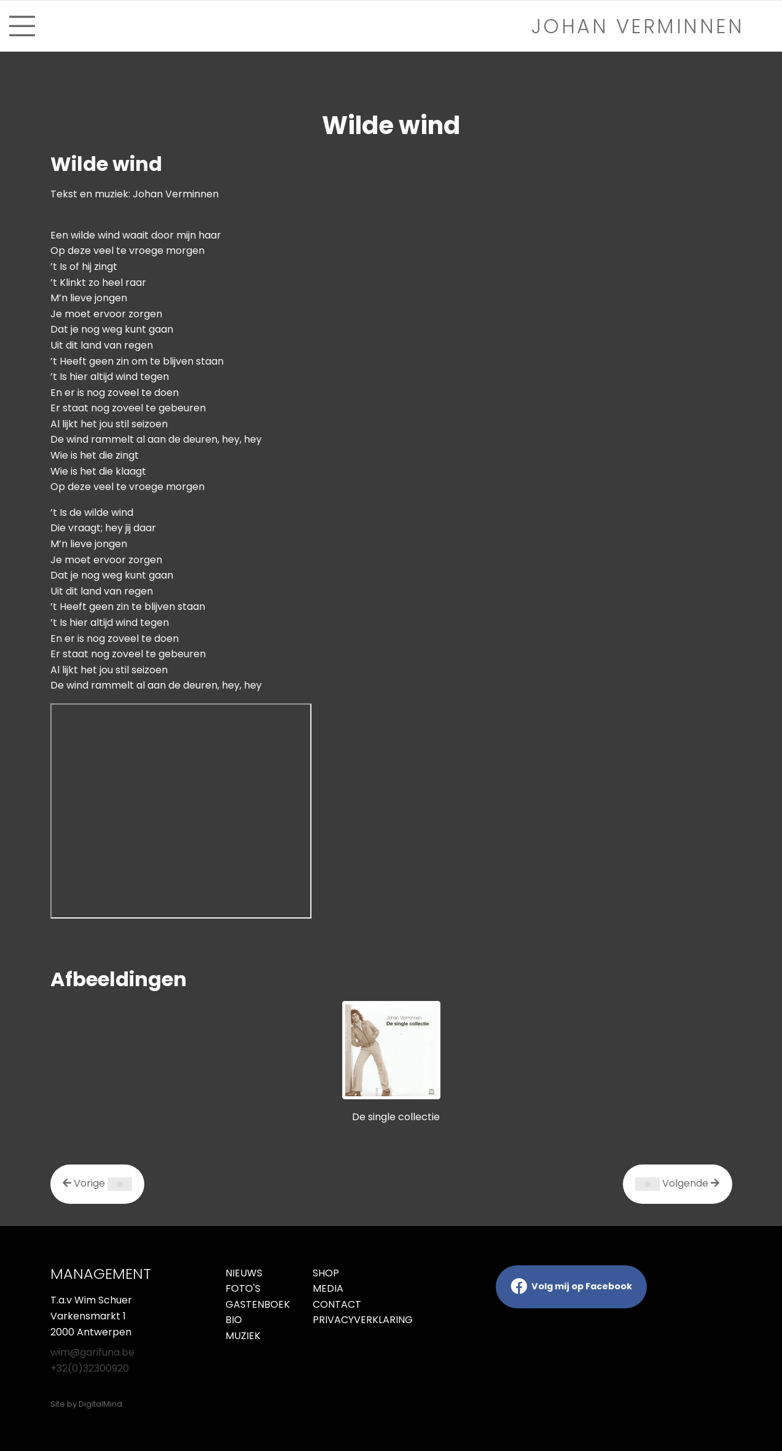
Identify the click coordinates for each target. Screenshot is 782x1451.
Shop (326, 1273)
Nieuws (243, 1273)
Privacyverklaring (347, 1320)
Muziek (242, 1336)
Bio (233, 1320)
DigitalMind (100, 1404)
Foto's (242, 1288)
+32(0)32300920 (89, 1368)
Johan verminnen (638, 26)
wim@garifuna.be (92, 1352)
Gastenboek (257, 1304)
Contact (337, 1304)
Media (328, 1288)
